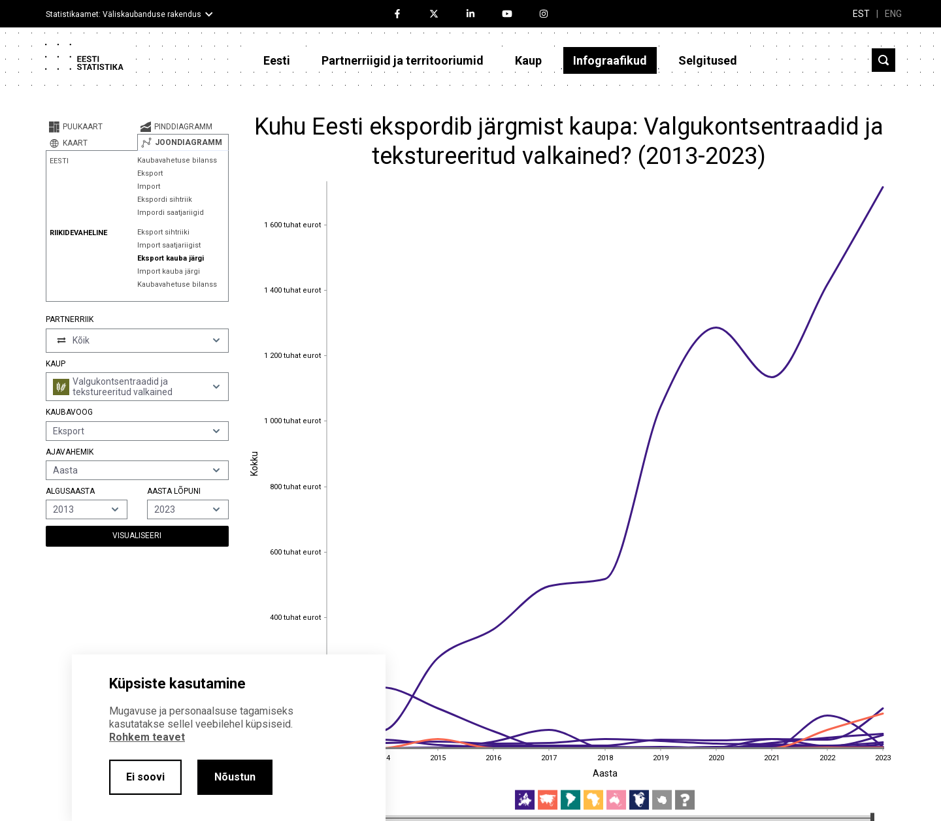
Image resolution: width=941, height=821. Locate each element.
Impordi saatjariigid (170, 212)
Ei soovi (145, 777)
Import (148, 186)
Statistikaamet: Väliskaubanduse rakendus (123, 14)
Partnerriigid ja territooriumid (403, 60)
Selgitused (707, 60)
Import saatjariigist (169, 245)
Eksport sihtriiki (163, 232)
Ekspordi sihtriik (164, 199)
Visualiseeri (136, 535)
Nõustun (235, 777)
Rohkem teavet (147, 737)
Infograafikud (610, 60)
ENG (893, 13)
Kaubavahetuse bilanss (177, 160)
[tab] (91, 127)
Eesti (276, 60)
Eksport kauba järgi (170, 258)
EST (861, 13)
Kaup (528, 60)
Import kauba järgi (168, 271)
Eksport (150, 173)
